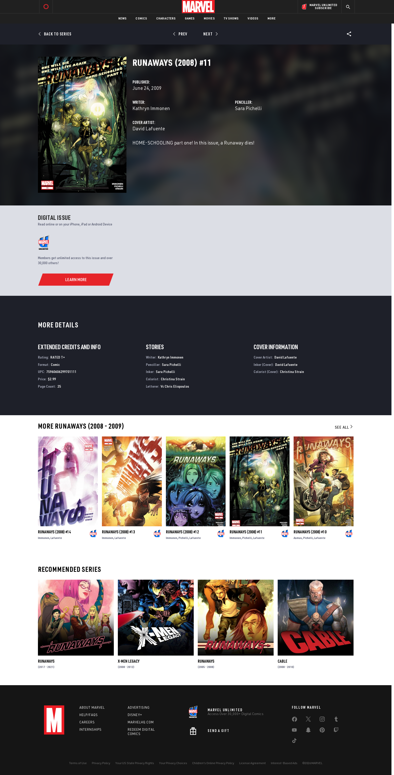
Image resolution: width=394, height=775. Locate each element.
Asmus (298, 538)
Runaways (46, 661)
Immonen (43, 538)
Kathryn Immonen (151, 108)
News (122, 18)
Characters (166, 18)
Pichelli (183, 538)
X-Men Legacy (128, 661)
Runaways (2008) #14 (54, 531)
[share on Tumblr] (336, 720)
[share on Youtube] (294, 731)
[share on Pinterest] (322, 731)
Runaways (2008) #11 (246, 531)
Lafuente (56, 538)
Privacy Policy (101, 763)
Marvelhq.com (141, 722)
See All (344, 427)
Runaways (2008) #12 (182, 531)
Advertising (139, 707)
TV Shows (231, 18)
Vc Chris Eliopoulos (175, 386)
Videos (253, 18)
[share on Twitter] (308, 720)
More (272, 18)
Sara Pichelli (248, 108)
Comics (141, 18)
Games (190, 18)
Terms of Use (78, 763)
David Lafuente (149, 128)
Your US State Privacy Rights (134, 763)
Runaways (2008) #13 (118, 531)
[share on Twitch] (336, 731)
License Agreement (252, 763)
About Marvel (92, 707)
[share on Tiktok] (294, 741)
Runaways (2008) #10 (310, 531)
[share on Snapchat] (308, 731)
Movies (209, 18)
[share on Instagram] (322, 720)
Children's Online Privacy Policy (213, 763)
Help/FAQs (88, 715)
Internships (90, 729)
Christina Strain (173, 379)
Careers (87, 722)
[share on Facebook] (294, 720)
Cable (282, 661)
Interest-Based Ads (284, 763)
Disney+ (135, 715)
